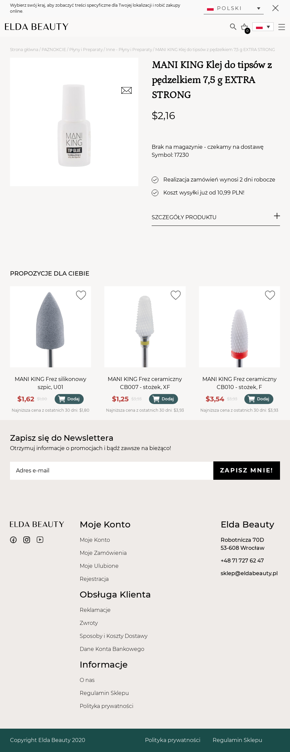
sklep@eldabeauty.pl (249, 573)
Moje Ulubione (99, 566)
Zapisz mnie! (246, 470)
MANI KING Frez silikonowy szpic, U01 (50, 383)
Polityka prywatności (106, 706)
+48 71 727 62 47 (242, 560)
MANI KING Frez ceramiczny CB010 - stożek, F (239, 383)
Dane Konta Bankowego (112, 649)
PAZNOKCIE (54, 49)
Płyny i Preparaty (86, 49)
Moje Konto (95, 540)
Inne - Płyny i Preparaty (129, 49)
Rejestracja (94, 579)
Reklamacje (95, 610)
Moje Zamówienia (103, 553)
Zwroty (89, 623)
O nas (87, 680)
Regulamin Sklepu (104, 693)
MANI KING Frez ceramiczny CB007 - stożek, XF (145, 383)
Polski (224, 8)
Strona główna (24, 49)
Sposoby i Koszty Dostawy (113, 636)
